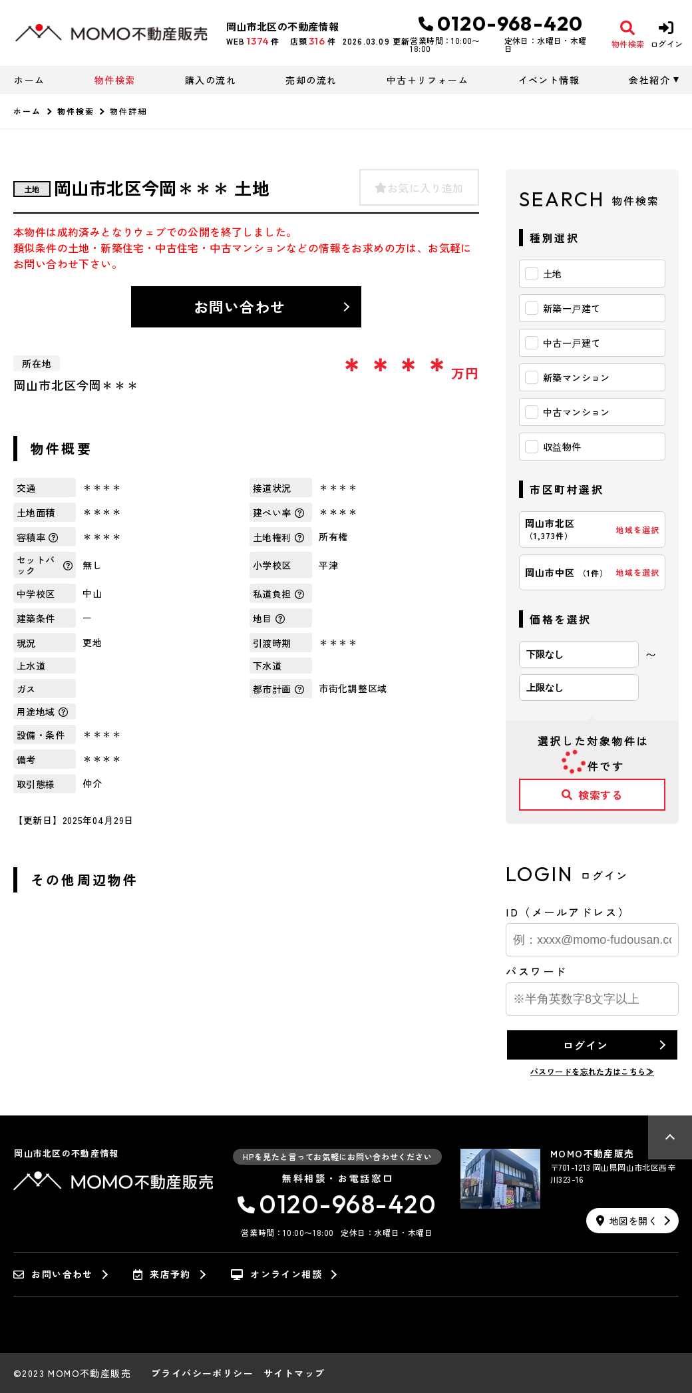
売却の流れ (311, 80)
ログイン (585, 1045)
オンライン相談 (276, 1274)
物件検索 (115, 80)
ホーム (29, 80)
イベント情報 (549, 80)
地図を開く (626, 1220)
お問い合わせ (240, 306)
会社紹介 (649, 80)
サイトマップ (294, 1373)
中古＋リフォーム (427, 80)
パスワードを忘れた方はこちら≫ (592, 1071)
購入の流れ (210, 80)
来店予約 (162, 1274)
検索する (592, 795)
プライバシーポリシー (202, 1373)
